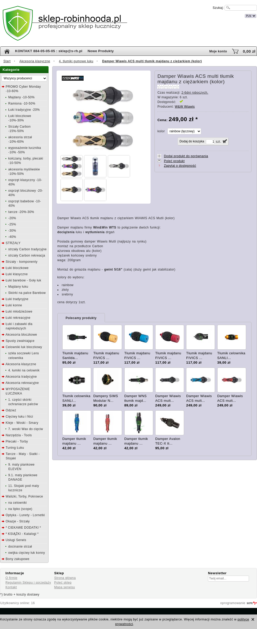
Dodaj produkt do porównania (186, 156)
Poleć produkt (174, 161)
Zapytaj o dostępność (180, 166)
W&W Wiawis (185, 106)
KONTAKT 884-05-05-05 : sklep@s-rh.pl (48, 51)
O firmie (11, 578)
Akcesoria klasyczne (34, 61)
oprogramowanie (232, 603)
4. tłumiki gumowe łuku (76, 61)
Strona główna (65, 578)
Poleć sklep (63, 582)
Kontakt (11, 587)
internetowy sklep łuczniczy (151, 15)
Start (7, 61)
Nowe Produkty (100, 51)
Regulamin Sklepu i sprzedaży (28, 582)
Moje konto (218, 51)
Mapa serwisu (64, 587)
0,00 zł (249, 51)
